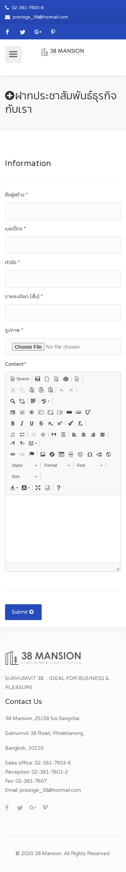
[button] (19, 379)
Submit (23, 612)
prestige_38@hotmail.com (40, 17)
